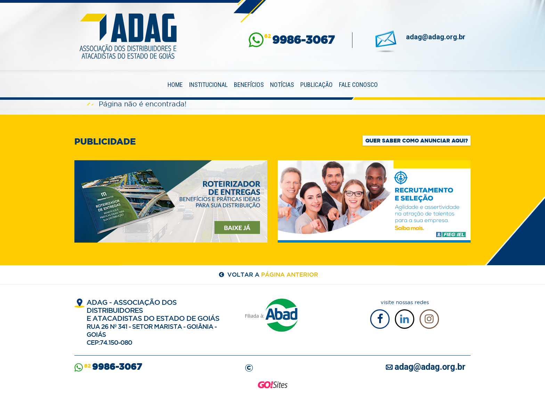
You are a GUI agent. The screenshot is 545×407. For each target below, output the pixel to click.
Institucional (208, 84)
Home (175, 84)
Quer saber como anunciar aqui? (416, 140)
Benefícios (249, 84)
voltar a (272, 274)
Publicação (316, 84)
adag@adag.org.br (435, 37)
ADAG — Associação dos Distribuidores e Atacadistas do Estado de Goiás (128, 36)
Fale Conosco (358, 84)
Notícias (282, 84)
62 (299, 40)
